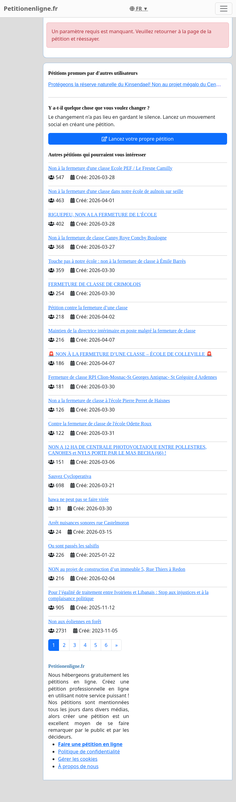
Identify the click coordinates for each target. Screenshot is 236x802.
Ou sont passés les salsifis (73, 545)
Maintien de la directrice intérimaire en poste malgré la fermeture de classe (121, 330)
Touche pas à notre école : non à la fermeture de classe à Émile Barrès (117, 261)
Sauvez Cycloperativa (69, 476)
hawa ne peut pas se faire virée (78, 499)
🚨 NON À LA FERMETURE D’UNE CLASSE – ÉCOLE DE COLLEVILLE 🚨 (130, 354)
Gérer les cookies (77, 759)
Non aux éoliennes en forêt (74, 621)
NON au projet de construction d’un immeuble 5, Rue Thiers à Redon (116, 569)
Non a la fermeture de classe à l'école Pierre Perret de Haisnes (109, 400)
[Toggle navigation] (223, 8)
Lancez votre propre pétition (138, 138)
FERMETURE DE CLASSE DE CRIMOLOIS (94, 284)
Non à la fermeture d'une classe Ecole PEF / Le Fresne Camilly (110, 168)
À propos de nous (78, 766)
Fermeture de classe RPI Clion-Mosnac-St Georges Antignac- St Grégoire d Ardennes (132, 377)
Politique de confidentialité (89, 751)
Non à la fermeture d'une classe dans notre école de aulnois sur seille (115, 191)
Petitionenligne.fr (31, 8)
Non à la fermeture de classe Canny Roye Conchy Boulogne (107, 237)
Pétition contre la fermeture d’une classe (88, 307)
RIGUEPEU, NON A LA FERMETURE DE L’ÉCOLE (102, 214)
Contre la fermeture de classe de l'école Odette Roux (99, 423)
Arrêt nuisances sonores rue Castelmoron (88, 522)
